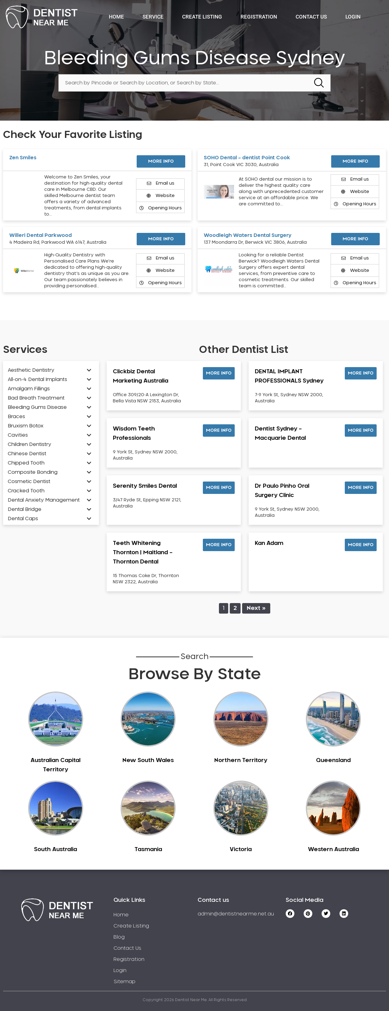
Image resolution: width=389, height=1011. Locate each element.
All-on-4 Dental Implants (37, 379)
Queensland (333, 760)
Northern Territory (240, 760)
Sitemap (124, 981)
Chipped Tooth (26, 463)
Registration (259, 17)
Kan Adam (269, 543)
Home (116, 17)
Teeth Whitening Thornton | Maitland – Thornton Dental (143, 553)
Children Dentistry (29, 444)
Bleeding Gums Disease (37, 407)
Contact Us (311, 17)
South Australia (55, 849)
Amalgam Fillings (29, 388)
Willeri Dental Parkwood (40, 235)
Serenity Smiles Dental (145, 486)
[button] (219, 373)
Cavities (18, 435)
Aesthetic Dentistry (31, 370)
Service (153, 17)
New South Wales (148, 760)
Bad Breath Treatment (36, 398)
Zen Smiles (22, 157)
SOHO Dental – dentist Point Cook (247, 157)
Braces (16, 416)
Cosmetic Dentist (29, 481)
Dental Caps (23, 518)
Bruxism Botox (26, 425)
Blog (119, 937)
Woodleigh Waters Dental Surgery (248, 235)
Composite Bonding (33, 472)
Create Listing (202, 17)
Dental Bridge (24, 509)
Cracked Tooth (26, 490)
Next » (256, 608)
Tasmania (148, 849)
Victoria (241, 849)
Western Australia (333, 849)
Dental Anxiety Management (44, 500)
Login (353, 17)
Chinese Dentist (27, 453)
